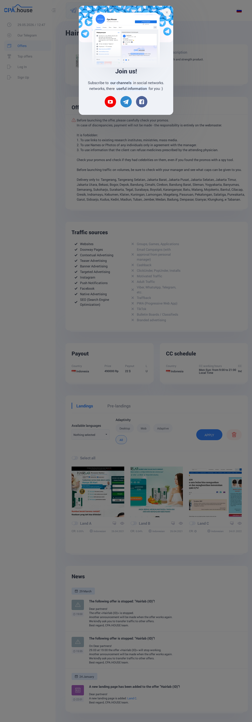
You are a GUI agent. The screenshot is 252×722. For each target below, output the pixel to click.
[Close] (167, 12)
